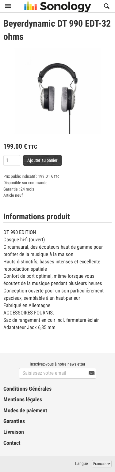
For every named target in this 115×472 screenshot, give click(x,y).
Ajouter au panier (42, 160)
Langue (81, 463)
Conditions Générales (27, 389)
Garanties (14, 421)
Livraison (13, 432)
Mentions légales (22, 399)
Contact (12, 443)
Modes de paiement (25, 410)
